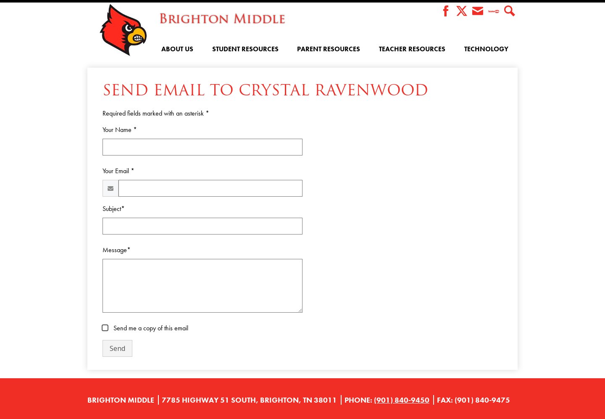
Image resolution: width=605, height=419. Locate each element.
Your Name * (120, 129)
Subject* (114, 208)
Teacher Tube (493, 11)
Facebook (445, 11)
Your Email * (118, 170)
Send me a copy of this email (150, 328)
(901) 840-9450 (401, 400)
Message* (117, 249)
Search (509, 11)
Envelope (477, 11)
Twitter (461, 11)
